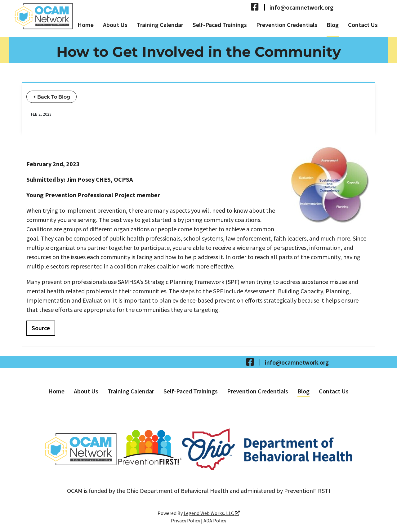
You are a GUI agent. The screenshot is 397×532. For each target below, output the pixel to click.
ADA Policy (214, 520)
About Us (115, 25)
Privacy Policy (185, 520)
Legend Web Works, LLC (212, 513)
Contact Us (363, 25)
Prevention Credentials (286, 25)
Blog (333, 25)
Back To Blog (51, 97)
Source (41, 328)
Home (86, 25)
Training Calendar (160, 25)
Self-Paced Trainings (220, 25)
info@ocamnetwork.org (301, 7)
